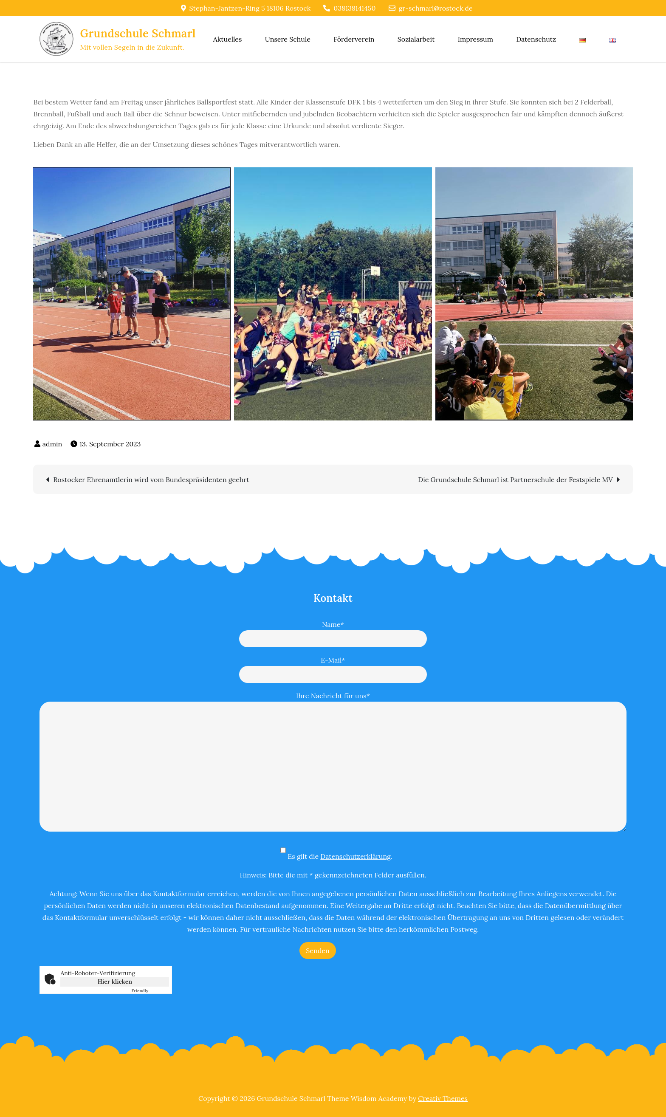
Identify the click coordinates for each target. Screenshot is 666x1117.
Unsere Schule (287, 39)
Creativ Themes (443, 1098)
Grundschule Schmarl (137, 33)
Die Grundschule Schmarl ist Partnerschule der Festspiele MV (515, 479)
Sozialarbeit (416, 39)
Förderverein (353, 39)
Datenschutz (536, 39)
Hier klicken (115, 981)
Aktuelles (227, 39)
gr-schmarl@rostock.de (431, 8)
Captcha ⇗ (150, 990)
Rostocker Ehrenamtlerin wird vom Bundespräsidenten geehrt (151, 479)
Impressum (475, 39)
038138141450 (349, 8)
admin (52, 444)
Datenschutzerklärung (355, 856)
